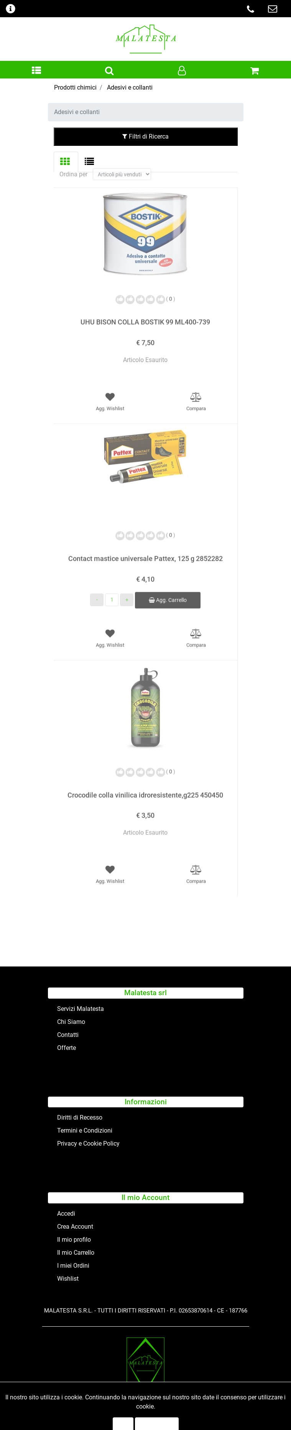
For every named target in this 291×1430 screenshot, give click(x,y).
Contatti (68, 1034)
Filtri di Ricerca (145, 136)
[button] (36, 71)
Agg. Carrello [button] (168, 592)
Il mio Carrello (75, 1252)
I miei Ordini (73, 1265)
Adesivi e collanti (130, 87)
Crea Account (75, 1226)
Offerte (66, 1047)
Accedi (66, 1213)
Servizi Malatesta (80, 1008)
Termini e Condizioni (84, 1130)
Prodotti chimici (75, 87)
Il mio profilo (74, 1239)
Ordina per (73, 166)
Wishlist (68, 1278)
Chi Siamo (71, 1021)
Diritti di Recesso (79, 1117)
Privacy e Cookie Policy (88, 1143)
